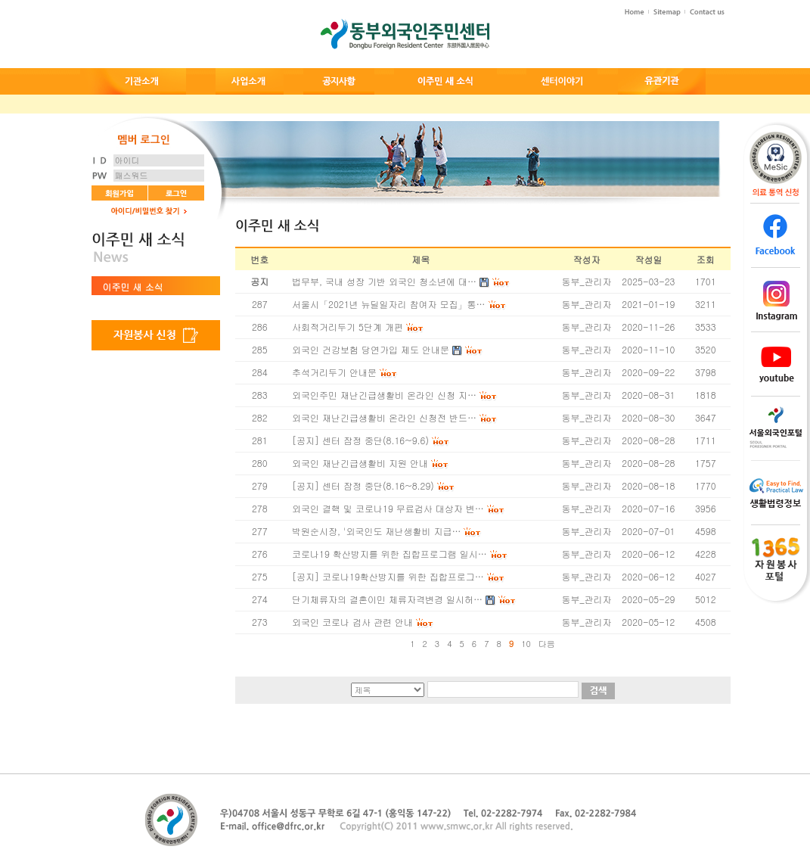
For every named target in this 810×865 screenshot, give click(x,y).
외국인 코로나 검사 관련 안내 (352, 621)
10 (526, 643)
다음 (546, 643)
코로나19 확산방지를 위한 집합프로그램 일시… (389, 553)
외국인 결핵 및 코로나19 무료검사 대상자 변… (388, 508)
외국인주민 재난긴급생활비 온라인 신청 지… (384, 394)
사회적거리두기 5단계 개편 (347, 326)
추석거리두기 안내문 (334, 372)
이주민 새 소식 (133, 286)
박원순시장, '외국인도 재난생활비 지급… (376, 530)
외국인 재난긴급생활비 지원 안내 (360, 462)
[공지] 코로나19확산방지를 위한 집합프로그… (388, 576)
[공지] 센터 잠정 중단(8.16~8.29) (363, 485)
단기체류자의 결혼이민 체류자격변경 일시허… (387, 599)
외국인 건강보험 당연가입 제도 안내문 (370, 349)
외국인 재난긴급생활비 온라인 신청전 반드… (384, 417)
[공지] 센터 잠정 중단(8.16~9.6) (360, 440)
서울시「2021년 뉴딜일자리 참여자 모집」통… (389, 303)
